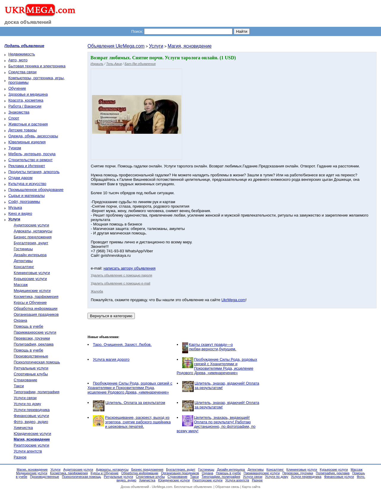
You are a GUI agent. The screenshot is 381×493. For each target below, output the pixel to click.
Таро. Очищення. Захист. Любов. (122, 344)
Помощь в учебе (28, 326)
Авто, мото (17, 60)
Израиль (96, 64)
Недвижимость (21, 54)
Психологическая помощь (37, 362)
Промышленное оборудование (35, 189)
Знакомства (18, 112)
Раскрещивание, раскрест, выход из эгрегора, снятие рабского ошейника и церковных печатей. (138, 422)
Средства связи (22, 72)
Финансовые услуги (31, 415)
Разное (20, 457)
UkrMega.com (233, 300)
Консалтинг (24, 267)
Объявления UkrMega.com (116, 46)
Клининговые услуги (32, 272)
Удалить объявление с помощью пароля (121, 275)
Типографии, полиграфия (37, 392)
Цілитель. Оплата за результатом (135, 402)
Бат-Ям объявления (140, 64)
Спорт (13, 118)
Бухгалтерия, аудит (31, 243)
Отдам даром (20, 177)
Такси (19, 386)
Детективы (23, 261)
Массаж (21, 284)
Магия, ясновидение (190, 46)
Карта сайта (251, 487)
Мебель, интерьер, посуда (32, 154)
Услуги (156, 46)
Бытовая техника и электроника (36, 66)
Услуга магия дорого (111, 359)
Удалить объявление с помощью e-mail (120, 283)
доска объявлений (27, 22)
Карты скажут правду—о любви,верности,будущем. (212, 346)
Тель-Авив (114, 64)
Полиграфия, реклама (34, 344)
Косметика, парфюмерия (36, 296)
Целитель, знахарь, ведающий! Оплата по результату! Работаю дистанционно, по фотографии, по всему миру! (216, 424)
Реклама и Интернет (26, 166)
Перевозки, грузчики (32, 338)
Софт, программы (24, 201)
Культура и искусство (27, 183)
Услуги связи (25, 398)
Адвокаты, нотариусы (33, 231)
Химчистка (23, 427)
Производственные (31, 356)
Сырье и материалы (26, 195)
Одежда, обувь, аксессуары (33, 136)
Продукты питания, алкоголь (34, 171)
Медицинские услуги (32, 290)
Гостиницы (23, 249)
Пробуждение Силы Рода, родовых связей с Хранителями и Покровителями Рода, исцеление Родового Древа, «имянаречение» (217, 366)
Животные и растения (28, 124)
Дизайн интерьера (30, 255)
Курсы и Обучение (30, 302)
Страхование (25, 380)
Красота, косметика (25, 100)
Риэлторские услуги (31, 445)
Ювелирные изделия (27, 142)
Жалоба (97, 291)
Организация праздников (36, 314)
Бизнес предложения (32, 237)
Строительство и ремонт (30, 160)
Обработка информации (35, 308)
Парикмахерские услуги (35, 332)
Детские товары (22, 130)
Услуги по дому (27, 404)
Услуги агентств (28, 451)
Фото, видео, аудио (31, 421)
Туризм (14, 148)
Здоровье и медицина (28, 94)
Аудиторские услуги (31, 225)
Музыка (15, 207)
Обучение (17, 88)
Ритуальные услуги (31, 368)
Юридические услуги (32, 433)
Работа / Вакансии (24, 106)
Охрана (20, 320)
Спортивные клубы (31, 374)
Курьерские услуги (30, 278)
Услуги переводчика (32, 410)
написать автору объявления (130, 268)
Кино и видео (20, 213)
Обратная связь (227, 487)
